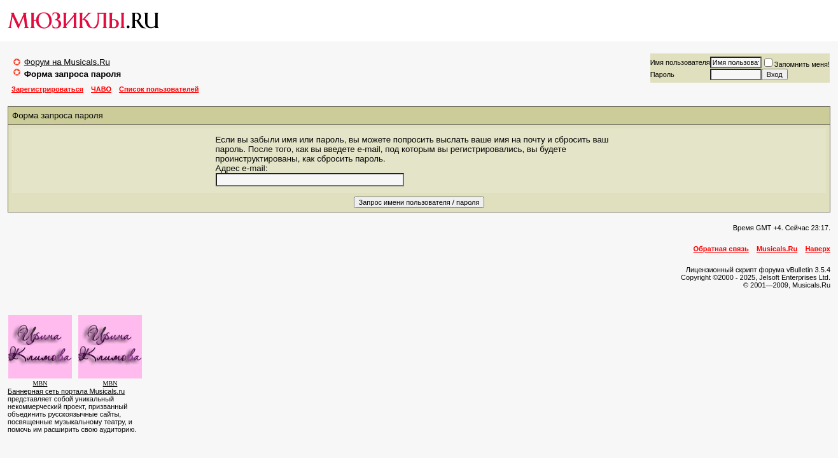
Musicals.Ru (777, 249)
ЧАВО (101, 89)
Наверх (817, 249)
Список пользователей (159, 89)
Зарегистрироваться (47, 89)
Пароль (662, 74)
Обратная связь (721, 249)
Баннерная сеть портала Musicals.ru (66, 391)
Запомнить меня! (797, 64)
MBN (40, 383)
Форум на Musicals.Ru (67, 62)
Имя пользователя (680, 62)
